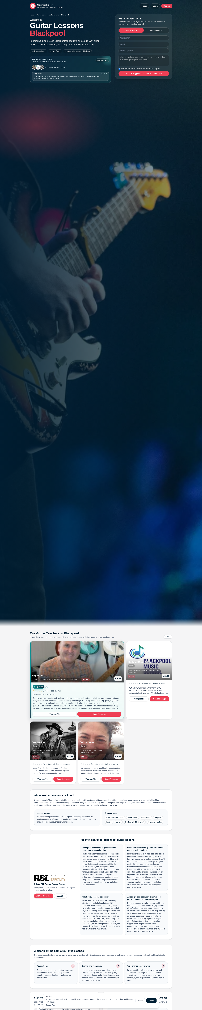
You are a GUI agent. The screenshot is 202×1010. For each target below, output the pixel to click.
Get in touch (131, 30)
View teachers (102, 60)
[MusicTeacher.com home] (46, 6)
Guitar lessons (54, 15)
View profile (54, 714)
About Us (60, 896)
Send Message (99, 714)
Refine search (156, 30)
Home (144, 6)
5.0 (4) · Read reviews (52, 691)
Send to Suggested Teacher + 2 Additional (144, 74)
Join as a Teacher (43, 896)
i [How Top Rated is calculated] (46, 687)
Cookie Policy (50, 1005)
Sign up (166, 6)
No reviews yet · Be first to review (152, 684)
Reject (140, 1001)
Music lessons (41, 15)
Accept (151, 1001)
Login (155, 6)
